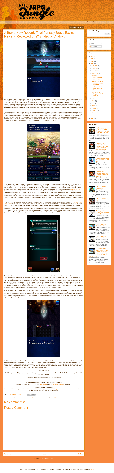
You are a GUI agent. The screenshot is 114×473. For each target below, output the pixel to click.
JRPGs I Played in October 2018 (101, 237)
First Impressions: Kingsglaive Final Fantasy (97, 94)
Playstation (61, 22)
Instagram (61, 384)
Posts (92, 43)
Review (62, 397)
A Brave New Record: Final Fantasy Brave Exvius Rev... (98, 83)
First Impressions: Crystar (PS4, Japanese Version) (102, 212)
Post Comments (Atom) (47, 458)
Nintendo (71, 22)
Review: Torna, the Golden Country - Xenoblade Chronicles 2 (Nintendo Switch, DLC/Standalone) (102, 146)
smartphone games (69, 397)
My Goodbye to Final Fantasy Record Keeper (97, 88)
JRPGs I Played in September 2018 (101, 225)
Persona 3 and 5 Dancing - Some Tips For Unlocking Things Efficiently (102, 174)
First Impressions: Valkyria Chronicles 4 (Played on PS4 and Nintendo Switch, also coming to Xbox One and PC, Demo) (98, 252)
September (95, 73)
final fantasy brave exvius (33, 397)
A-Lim (12, 397)
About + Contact (49, 22)
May (93, 103)
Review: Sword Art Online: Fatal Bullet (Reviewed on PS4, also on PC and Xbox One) (102, 130)
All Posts (7, 22)
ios (48, 397)
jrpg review (56, 397)
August (94, 75)
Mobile (87, 22)
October (94, 70)
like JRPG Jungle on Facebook (56, 389)
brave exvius (23, 397)
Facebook (55, 384)
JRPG (51, 397)
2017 (92, 61)
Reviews (25, 22)
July (93, 98)
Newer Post (7, 454)
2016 (9, 397)
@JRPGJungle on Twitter (31, 389)
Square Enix (78, 397)
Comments (93, 46)
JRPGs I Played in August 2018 (101, 187)
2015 (92, 116)
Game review (43, 397)
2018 (92, 58)
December (95, 65)
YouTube (16, 22)
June (93, 101)
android (17, 397)
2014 (92, 118)
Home (44, 454)
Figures (95, 22)
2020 (92, 56)
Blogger (92, 469)
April (93, 105)
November (95, 68)
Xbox (79, 22)
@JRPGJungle (43, 384)
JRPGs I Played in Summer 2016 (97, 78)
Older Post (80, 454)
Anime (103, 22)
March (94, 108)
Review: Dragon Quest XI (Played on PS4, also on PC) (102, 159)
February (95, 110)
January (94, 113)
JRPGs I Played (36, 22)
